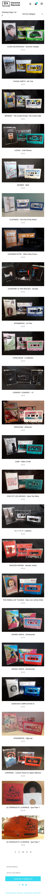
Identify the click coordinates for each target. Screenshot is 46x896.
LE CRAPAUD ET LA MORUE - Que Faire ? (23, 807)
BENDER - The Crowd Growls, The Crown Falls (23, 116)
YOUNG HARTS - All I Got (23, 81)
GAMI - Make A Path (23, 462)
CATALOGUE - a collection (23, 358)
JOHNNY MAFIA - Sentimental (23, 635)
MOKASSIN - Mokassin (23, 427)
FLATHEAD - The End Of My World (23, 220)
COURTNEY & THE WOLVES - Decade (23, 289)
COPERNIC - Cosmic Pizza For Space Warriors (23, 773)
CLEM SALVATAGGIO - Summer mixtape (23, 47)
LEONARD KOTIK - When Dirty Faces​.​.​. (23, 254)
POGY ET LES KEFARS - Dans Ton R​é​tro (23, 496)
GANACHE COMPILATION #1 (22, 704)
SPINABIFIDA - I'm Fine (23, 323)
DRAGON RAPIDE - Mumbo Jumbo (23, 565)
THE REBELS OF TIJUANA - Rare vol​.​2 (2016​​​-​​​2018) (23, 600)
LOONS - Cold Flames (23, 150)
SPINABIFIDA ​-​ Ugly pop (22, 738)
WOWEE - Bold (23, 185)
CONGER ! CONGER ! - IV (23, 393)
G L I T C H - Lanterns (23, 531)
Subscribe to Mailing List (23, 879)
